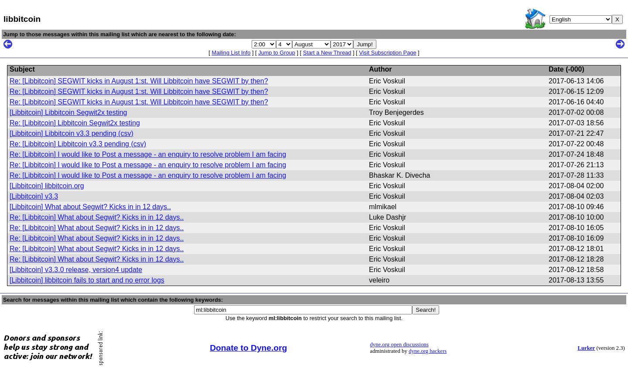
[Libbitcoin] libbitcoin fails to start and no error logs (87, 280)
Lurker (586, 348)
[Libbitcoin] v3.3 (34, 196)
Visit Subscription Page (387, 52)
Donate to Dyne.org (248, 347)
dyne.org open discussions (399, 344)
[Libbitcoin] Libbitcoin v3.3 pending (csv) (71, 133)
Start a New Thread (327, 52)
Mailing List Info (231, 52)
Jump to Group (276, 52)
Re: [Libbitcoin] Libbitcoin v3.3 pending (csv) (78, 144)
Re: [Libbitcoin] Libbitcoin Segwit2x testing (75, 123)
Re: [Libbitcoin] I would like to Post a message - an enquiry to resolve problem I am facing (148, 154)
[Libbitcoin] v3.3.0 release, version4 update (76, 269)
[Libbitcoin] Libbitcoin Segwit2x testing (68, 112)
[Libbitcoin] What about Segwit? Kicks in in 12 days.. (90, 206)
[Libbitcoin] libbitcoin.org (47, 186)
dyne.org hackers (428, 351)
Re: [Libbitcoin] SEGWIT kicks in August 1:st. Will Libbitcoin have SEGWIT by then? (139, 81)
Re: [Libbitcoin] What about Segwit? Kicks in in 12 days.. (97, 217)
